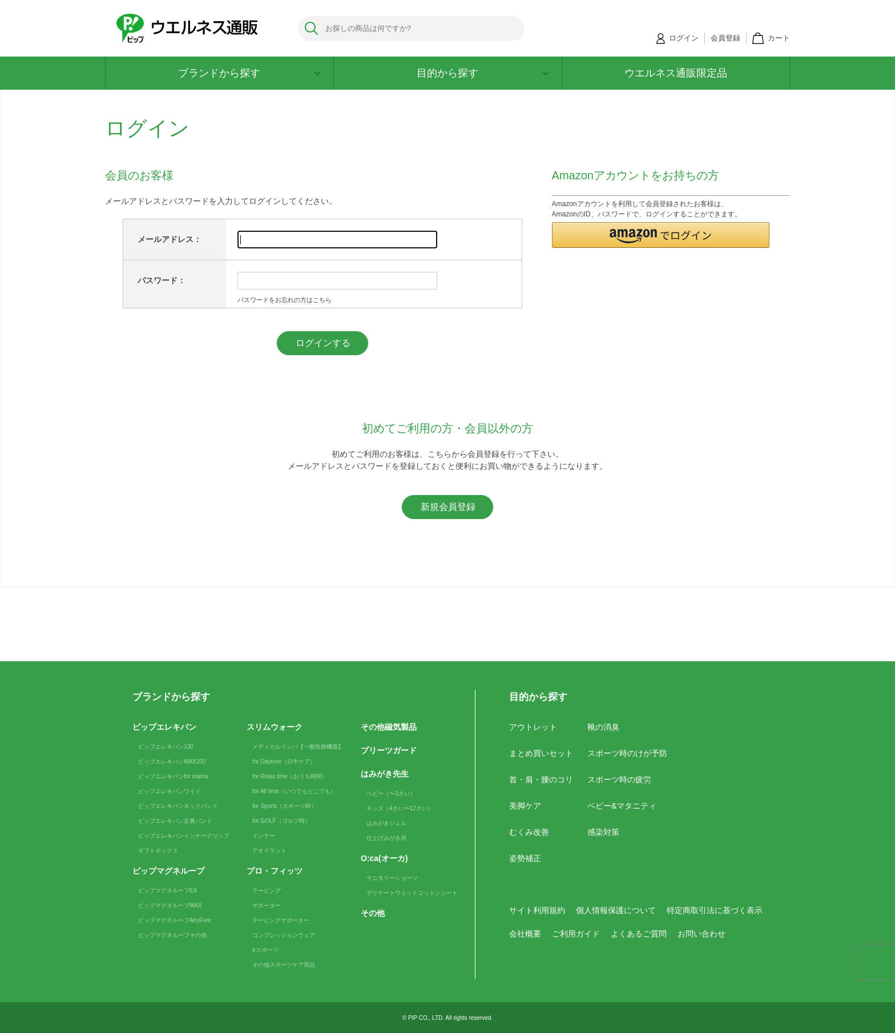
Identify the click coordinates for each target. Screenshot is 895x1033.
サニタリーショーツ (392, 878)
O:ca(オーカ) (384, 858)
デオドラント (269, 850)
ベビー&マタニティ (621, 805)
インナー (263, 836)
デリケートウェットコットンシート (412, 893)
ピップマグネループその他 (172, 935)
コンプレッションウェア (283, 935)
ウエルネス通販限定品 (675, 73)
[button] (661, 235)
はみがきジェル (386, 823)
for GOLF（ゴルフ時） (281, 821)
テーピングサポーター (280, 920)
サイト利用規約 (537, 910)
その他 (373, 913)
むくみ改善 (529, 832)
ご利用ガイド (576, 933)
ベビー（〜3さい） (391, 793)
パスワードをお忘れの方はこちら (284, 299)
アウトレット (533, 726)
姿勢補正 (525, 858)
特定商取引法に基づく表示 (715, 910)
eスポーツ (265, 950)
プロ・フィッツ (275, 870)
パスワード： (162, 280)
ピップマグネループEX (167, 890)
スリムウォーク (275, 726)
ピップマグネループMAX (170, 905)
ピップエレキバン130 (165, 746)
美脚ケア (525, 805)
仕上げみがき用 (386, 838)
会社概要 (525, 933)
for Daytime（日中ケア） (284, 761)
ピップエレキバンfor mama (173, 776)
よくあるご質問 (639, 933)
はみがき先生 (385, 773)
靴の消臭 (603, 726)
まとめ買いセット (541, 753)
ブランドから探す (249, 73)
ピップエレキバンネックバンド (178, 806)
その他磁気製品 (389, 726)
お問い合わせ (701, 933)
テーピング (266, 890)
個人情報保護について (616, 910)
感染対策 (603, 832)
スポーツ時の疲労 (619, 779)
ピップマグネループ (168, 870)
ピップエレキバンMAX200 (171, 761)
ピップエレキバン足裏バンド (175, 821)
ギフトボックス (158, 850)
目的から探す (483, 73)
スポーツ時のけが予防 (627, 753)
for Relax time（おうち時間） (290, 776)
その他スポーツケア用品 (283, 965)
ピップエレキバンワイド (169, 791)
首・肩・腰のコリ (541, 779)
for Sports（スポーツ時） (284, 806)
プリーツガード (389, 750)
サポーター (266, 905)
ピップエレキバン (164, 726)
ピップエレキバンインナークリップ (183, 836)
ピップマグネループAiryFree (174, 920)
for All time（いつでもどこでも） (294, 791)
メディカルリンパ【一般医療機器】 (298, 746)
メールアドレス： (169, 239)
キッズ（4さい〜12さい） (399, 808)
